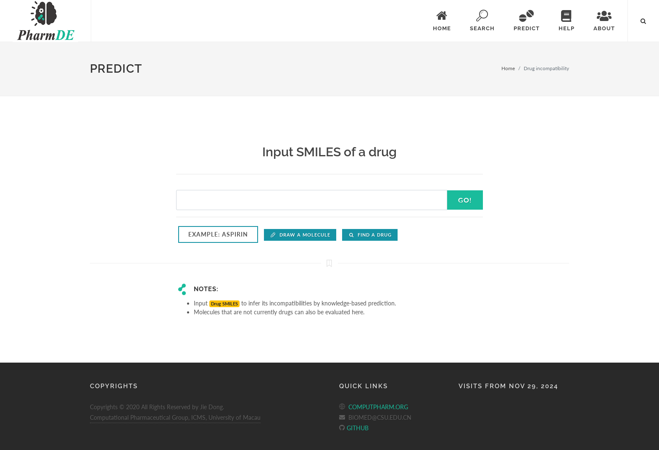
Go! (465, 200)
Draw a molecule (300, 234)
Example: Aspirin (218, 234)
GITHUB (357, 428)
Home (508, 68)
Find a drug (370, 234)
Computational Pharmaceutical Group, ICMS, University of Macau (175, 417)
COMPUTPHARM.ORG (378, 407)
